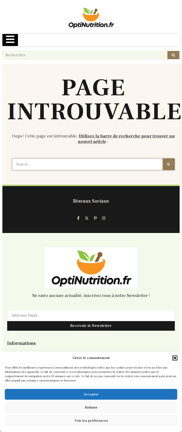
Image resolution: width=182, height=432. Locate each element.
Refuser (91, 407)
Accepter (91, 394)
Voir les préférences (91, 420)
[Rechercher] (173, 55)
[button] (174, 358)
